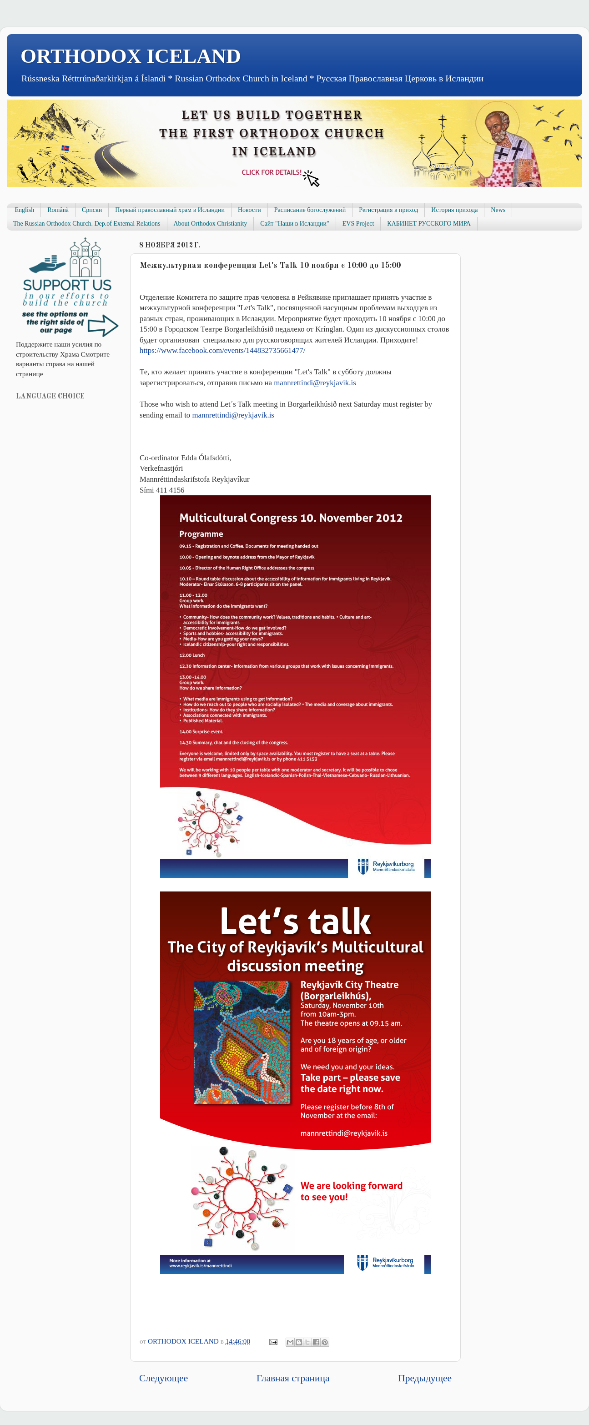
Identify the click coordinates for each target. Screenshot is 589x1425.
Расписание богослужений (310, 209)
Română (58, 209)
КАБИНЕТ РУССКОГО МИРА (428, 223)
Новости (249, 209)
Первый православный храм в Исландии (170, 209)
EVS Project (358, 223)
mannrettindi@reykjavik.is (315, 382)
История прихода (454, 209)
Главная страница (293, 1378)
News (498, 209)
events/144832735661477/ (222, 350)
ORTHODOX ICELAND (130, 56)
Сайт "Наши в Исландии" (294, 223)
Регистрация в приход (388, 209)
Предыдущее (425, 1378)
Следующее (163, 1378)
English (25, 209)
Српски (92, 209)
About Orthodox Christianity (210, 223)
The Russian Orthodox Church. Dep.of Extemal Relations (87, 223)
